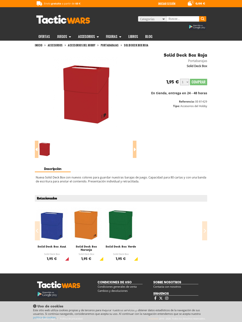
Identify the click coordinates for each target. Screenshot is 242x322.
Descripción (52, 169)
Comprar (199, 82)
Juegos (64, 36)
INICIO (38, 45)
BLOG (148, 36)
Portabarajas (110, 45)
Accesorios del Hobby (81, 45)
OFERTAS (44, 36)
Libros (133, 36)
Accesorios (88, 36)
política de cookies (44, 317)
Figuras (113, 36)
